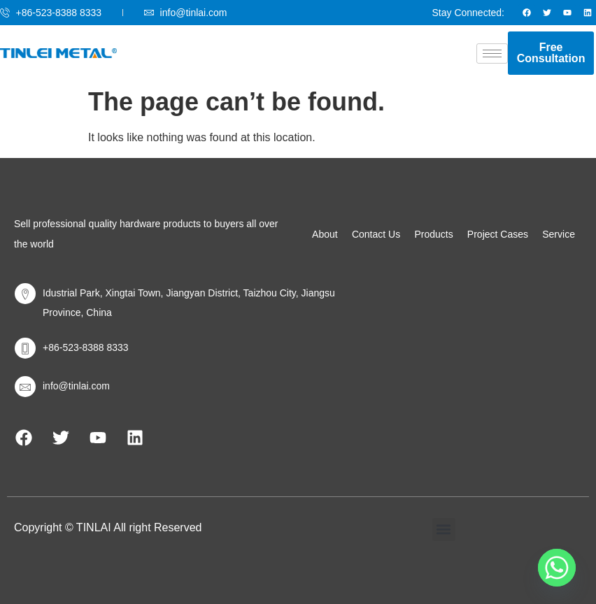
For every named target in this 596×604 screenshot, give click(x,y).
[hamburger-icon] (492, 53)
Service (558, 234)
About (325, 234)
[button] (443, 529)
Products (433, 234)
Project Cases (497, 234)
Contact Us (376, 234)
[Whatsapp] (557, 568)
